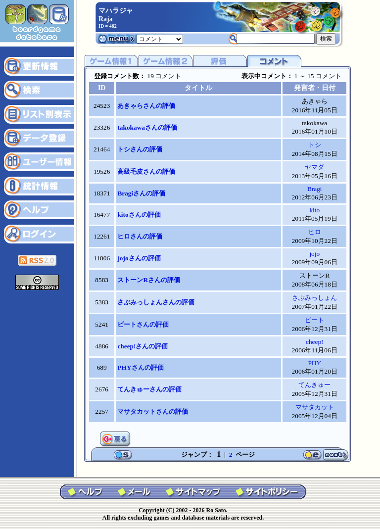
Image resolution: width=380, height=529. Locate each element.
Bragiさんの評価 (141, 193)
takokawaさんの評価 (147, 127)
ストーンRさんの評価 (148, 280)
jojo (314, 253)
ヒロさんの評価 (139, 236)
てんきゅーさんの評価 (149, 389)
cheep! (315, 341)
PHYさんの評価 (140, 367)
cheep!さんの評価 (142, 346)
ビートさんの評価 (143, 324)
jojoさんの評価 (138, 258)
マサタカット (314, 407)
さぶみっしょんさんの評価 (155, 302)
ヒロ (314, 232)
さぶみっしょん (314, 297)
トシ (314, 144)
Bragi (314, 188)
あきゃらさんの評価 (146, 105)
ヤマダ (314, 167)
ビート (314, 320)
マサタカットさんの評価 (152, 411)
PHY (314, 363)
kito (314, 210)
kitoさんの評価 (138, 214)
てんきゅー (314, 384)
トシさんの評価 (139, 149)
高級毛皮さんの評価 (146, 171)
